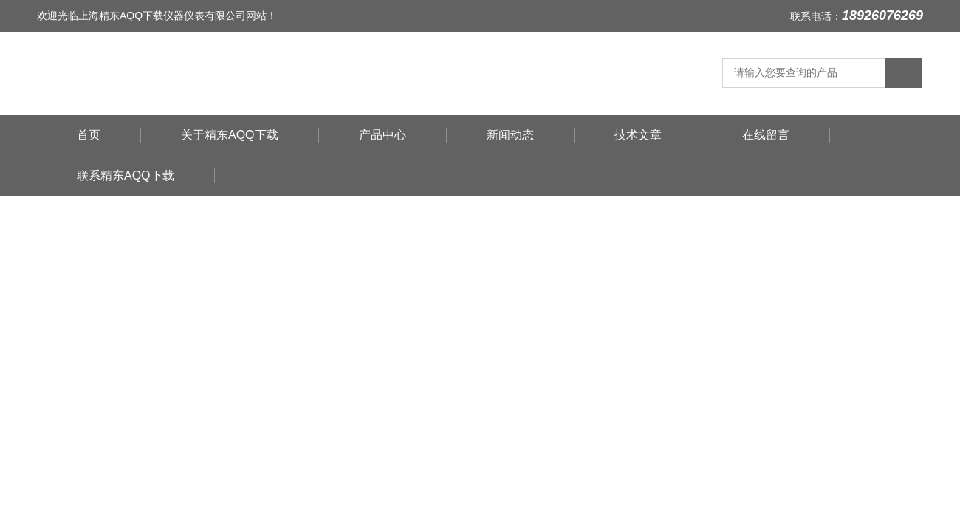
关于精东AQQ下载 (229, 135)
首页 (88, 135)
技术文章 (638, 135)
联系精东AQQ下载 (125, 175)
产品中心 (382, 135)
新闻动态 (510, 135)
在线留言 (765, 135)
